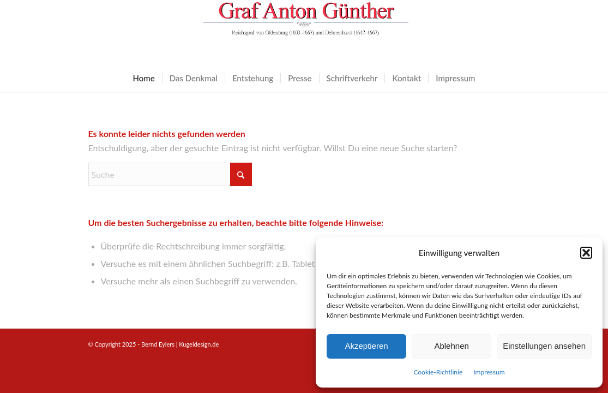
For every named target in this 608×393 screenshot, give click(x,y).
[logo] (304, 32)
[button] (586, 252)
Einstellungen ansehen (544, 345)
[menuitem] (143, 78)
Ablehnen (451, 345)
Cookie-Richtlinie (437, 372)
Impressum (488, 372)
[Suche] (170, 174)
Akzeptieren (366, 345)
